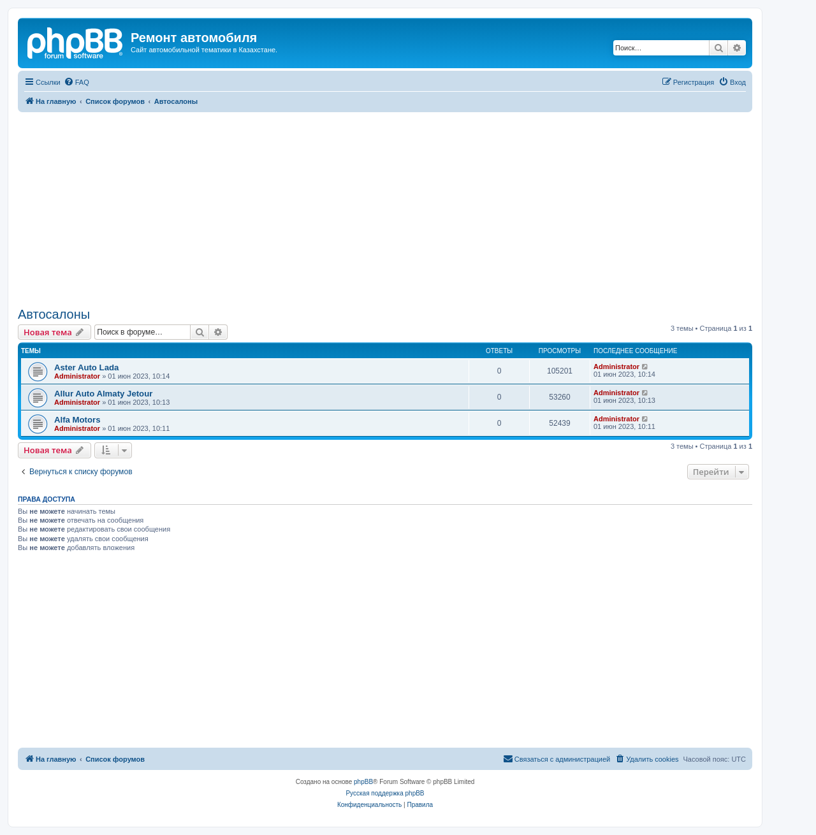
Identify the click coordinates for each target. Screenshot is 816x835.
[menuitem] (76, 82)
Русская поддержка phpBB (385, 793)
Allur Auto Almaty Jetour (103, 393)
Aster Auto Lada (86, 367)
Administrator (77, 376)
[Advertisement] (385, 208)
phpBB (363, 781)
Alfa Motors (77, 420)
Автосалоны (54, 314)
